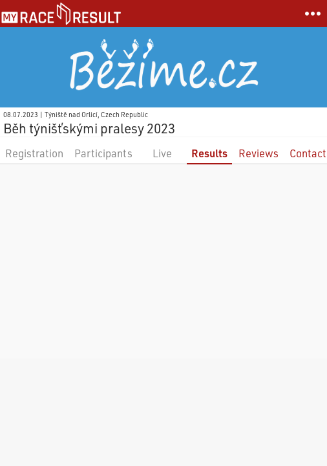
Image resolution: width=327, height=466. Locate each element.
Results (209, 153)
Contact (308, 153)
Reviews (258, 153)
